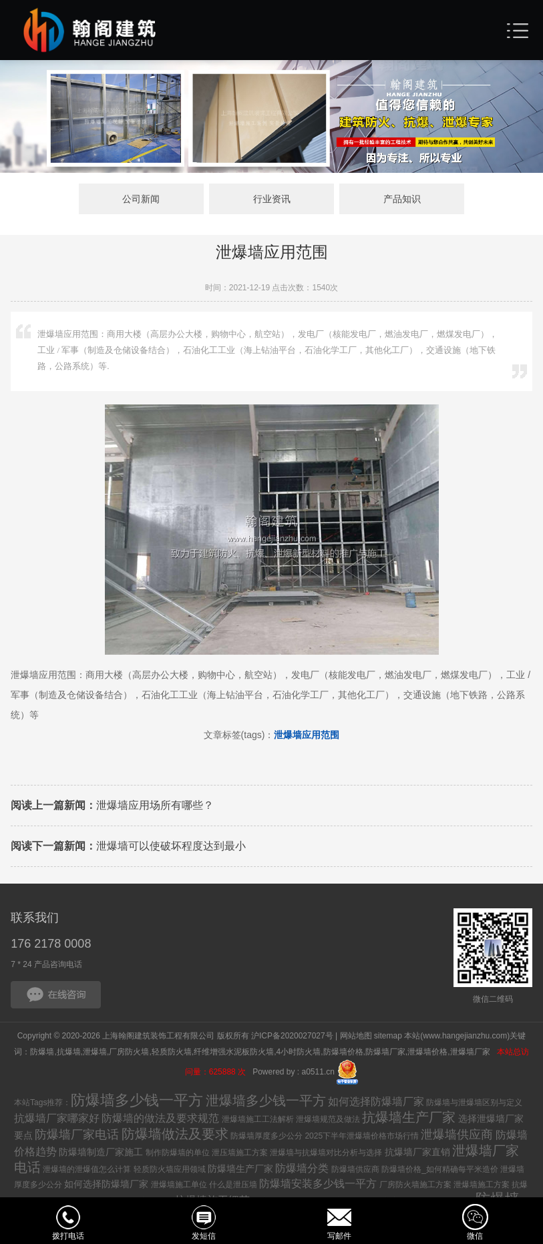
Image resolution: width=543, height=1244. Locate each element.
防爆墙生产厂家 (240, 1168)
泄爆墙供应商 (457, 1134)
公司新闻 (141, 199)
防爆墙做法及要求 (175, 1134)
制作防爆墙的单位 (178, 1152)
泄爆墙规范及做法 (328, 1119)
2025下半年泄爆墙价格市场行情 (362, 1136)
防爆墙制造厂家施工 (101, 1152)
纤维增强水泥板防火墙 (234, 1051)
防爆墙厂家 (385, 1051)
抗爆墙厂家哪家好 (57, 1118)
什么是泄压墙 (233, 1184)
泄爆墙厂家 (471, 1051)
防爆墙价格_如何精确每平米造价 (439, 1169)
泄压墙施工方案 (240, 1152)
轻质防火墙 (172, 1051)
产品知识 (402, 199)
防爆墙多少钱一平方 (137, 1100)
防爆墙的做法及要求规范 (160, 1118)
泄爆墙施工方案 (482, 1184)
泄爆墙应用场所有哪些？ (112, 805)
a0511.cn (318, 1071)
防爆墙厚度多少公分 (266, 1136)
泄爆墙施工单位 (179, 1184)
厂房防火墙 (129, 1051)
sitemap (388, 1035)
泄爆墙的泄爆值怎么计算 (87, 1169)
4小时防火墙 (298, 1051)
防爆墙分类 (302, 1168)
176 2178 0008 (51, 943)
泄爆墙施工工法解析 (258, 1119)
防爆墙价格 (343, 1051)
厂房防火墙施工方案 (415, 1184)
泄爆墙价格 (427, 1051)
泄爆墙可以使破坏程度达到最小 (128, 846)
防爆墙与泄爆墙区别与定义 (474, 1102)
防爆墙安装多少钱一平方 (318, 1183)
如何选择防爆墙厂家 (376, 1101)
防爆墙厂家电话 (77, 1134)
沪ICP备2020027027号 (292, 1035)
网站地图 (356, 1035)
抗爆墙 (69, 1051)
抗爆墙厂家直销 (417, 1152)
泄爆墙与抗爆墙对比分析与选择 (326, 1152)
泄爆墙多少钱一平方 (266, 1100)
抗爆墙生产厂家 (409, 1117)
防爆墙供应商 (355, 1169)
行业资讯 (272, 199)
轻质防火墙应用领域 (170, 1169)
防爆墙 (42, 1051)
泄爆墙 (95, 1051)
